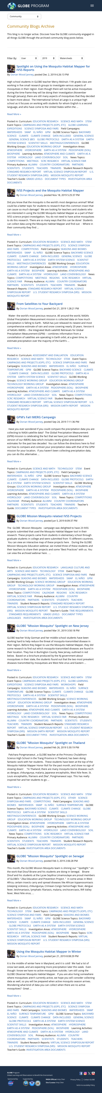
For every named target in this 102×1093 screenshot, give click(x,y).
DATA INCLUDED (62, 135)
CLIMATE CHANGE (41, 135)
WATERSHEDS (15, 132)
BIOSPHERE (14, 153)
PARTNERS (78, 164)
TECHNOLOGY (54, 358)
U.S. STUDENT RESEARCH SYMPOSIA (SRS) (56, 292)
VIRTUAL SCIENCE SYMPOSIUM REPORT (66, 171)
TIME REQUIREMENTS (81, 610)
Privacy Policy (75, 1079)
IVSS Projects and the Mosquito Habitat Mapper (50, 190)
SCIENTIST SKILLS (38, 142)
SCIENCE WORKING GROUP (32, 380)
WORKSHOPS (68, 684)
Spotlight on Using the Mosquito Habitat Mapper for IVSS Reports (53, 68)
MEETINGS (33, 160)
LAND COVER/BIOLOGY (48, 157)
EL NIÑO (38, 132)
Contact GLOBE (89, 1079)
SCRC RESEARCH (50, 160)
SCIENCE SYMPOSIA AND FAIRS (41, 128)
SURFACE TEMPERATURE (70, 805)
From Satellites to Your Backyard (39, 304)
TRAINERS (56, 168)
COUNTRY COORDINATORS (55, 164)
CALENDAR (13, 501)
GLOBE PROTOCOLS (48, 139)
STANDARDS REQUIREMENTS (25, 614)
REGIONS (54, 277)
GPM (48, 132)
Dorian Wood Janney (22, 74)
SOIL (66, 157)
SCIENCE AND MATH (72, 121)
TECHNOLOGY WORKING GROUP (25, 384)
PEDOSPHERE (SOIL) (80, 150)
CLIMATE (24, 135)
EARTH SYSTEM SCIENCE (61, 259)
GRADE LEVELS (34, 178)
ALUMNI (33, 164)
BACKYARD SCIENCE (82, 252)
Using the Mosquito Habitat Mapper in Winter (48, 952)
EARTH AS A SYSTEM (73, 139)
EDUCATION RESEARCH (46, 121)
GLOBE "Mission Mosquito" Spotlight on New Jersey (52, 626)
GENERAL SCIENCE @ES (22, 139)
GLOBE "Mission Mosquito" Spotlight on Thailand (50, 743)
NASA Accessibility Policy (85, 1085)
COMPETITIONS (16, 160)
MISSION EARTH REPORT (65, 405)
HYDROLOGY (25, 157)
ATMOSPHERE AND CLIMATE (60, 153)
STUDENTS (28, 168)
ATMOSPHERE (15, 150)
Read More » (14, 114)
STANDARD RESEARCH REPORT (24, 171)
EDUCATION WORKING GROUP (44, 146)
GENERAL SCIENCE (83, 135)
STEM (88, 121)
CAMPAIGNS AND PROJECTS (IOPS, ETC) (44, 124)
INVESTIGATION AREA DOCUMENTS (58, 508)
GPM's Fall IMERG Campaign (36, 417)
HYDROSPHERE (33, 150)
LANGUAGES (14, 617)
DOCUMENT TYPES (55, 178)
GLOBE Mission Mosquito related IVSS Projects (49, 516)
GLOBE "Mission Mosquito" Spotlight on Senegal (50, 856)
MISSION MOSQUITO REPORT (67, 175)
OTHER (72, 797)
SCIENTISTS (13, 168)
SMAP (28, 132)
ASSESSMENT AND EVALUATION (51, 355)
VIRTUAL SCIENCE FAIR (74, 160)
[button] (92, 5)
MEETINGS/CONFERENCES (65, 142)
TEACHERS (43, 168)
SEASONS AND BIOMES (74, 249)
